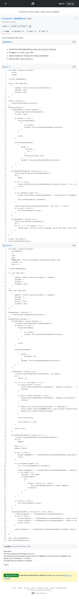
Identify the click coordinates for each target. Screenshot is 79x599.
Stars (31, 31)
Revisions (18, 31)
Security (26, 588)
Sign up (70, 3)
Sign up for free (11, 575)
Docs (46, 588)
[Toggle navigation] (5, 3)
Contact (52, 588)
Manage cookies (62, 588)
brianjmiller (7, 18)
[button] (30, 26)
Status (33, 588)
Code (6, 31)
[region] (39, 54)
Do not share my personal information (39, 590)
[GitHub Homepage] (33, 593)
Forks (44, 31)
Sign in (62, 3)
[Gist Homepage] (33, 3)
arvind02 (7, 546)
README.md (20, 18)
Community (40, 588)
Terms (14, 588)
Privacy (20, 588)
